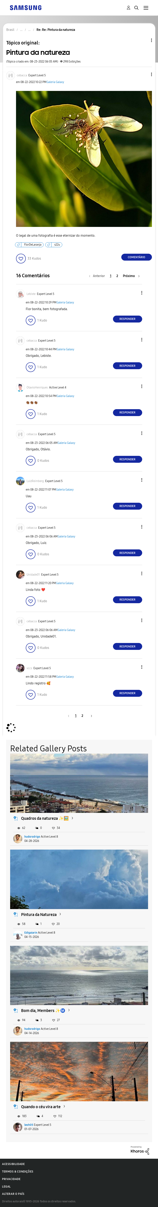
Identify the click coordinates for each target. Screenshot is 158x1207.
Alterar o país (13, 1194)
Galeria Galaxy (55, 82)
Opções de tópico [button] (144, 40)
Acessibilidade (13, 1164)
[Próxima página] (131, 276)
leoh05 (28, 1125)
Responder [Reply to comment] (127, 319)
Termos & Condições (17, 1171)
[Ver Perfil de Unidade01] (33, 574)
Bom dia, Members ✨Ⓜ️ (43, 1010)
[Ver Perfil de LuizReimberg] (35, 481)
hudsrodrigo (32, 836)
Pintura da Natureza (39, 914)
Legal (6, 1186)
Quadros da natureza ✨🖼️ (45, 818)
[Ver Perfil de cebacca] (22, 75)
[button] (144, 74)
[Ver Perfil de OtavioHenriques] (37, 387)
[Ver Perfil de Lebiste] (31, 294)
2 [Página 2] (117, 276)
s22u (57, 244)
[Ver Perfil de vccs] (29, 668)
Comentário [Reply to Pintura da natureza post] (136, 257)
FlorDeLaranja (32, 244)
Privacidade (11, 1179)
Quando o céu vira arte (41, 1106)
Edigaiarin (30, 932)
